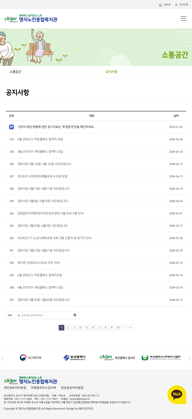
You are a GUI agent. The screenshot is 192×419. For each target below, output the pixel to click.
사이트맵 (181, 4)
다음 (124, 327)
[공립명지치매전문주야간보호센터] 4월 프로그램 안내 (50, 213)
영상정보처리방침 (72, 387)
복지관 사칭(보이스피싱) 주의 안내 (38, 262)
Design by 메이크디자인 (79, 408)
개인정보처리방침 (15, 387)
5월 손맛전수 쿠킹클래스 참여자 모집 (40, 151)
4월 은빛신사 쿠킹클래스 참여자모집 (39, 275)
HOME (165, 4)
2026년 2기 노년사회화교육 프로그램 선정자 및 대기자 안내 (54, 238)
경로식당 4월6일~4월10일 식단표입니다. (42, 201)
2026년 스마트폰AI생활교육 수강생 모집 (42, 176)
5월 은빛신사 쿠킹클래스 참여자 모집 (40, 139)
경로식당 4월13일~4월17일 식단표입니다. (43, 188)
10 (117, 327)
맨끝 (130, 327)
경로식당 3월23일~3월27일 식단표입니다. (43, 250)
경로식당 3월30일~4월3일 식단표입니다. (42, 225)
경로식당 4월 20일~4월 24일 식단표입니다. (44, 164)
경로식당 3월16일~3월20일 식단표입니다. (43, 299)
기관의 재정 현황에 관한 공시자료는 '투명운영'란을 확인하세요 (55, 127)
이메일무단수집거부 (43, 387)
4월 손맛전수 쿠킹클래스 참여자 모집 (40, 287)
